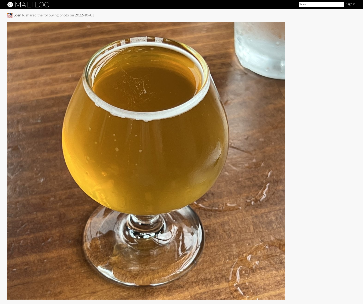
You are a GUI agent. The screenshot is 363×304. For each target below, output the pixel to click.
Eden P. (19, 15)
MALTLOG (32, 4)
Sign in (351, 4)
